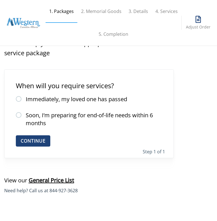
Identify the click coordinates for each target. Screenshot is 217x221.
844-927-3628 (63, 190)
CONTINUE (33, 141)
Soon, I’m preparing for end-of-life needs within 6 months (89, 119)
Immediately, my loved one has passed (76, 99)
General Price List (51, 180)
